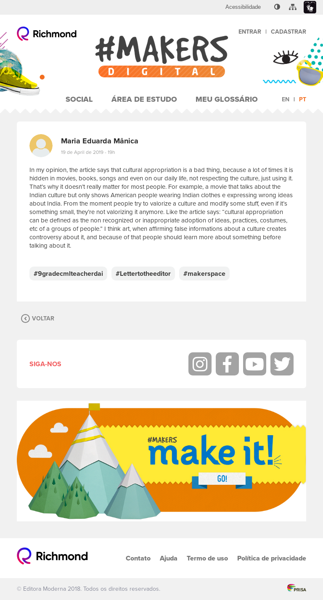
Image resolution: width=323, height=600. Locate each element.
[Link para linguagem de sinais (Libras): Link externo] (310, 7)
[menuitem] (243, 7)
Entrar (249, 31)
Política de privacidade (271, 558)
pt (302, 99)
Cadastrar (288, 31)
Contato (138, 558)
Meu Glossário (227, 99)
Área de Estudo (144, 99)
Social (79, 99)
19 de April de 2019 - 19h (88, 152)
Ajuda (168, 558)
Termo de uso (207, 558)
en (285, 99)
